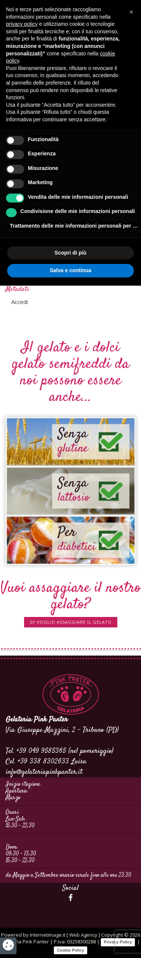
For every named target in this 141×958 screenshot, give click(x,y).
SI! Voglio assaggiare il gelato (71, 622)
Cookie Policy (70, 950)
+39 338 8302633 (43, 761)
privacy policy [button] (22, 24)
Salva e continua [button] (70, 270)
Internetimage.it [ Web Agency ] (65, 934)
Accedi (19, 301)
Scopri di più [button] (70, 253)
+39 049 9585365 (41, 751)
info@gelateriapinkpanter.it (44, 772)
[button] (131, 12)
